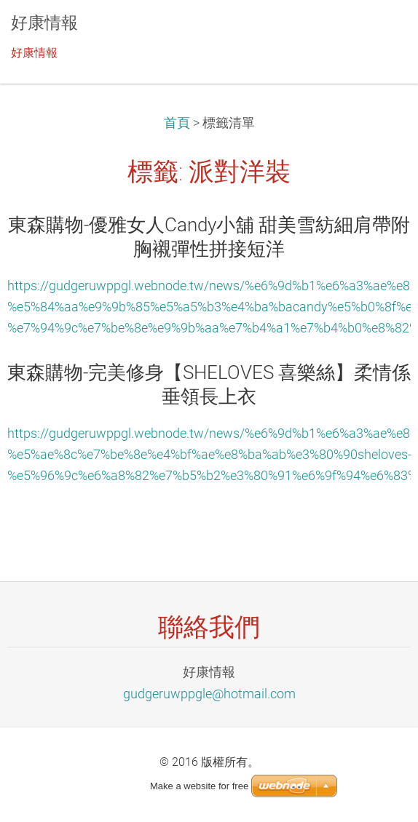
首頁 (177, 123)
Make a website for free (199, 786)
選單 (378, 33)
